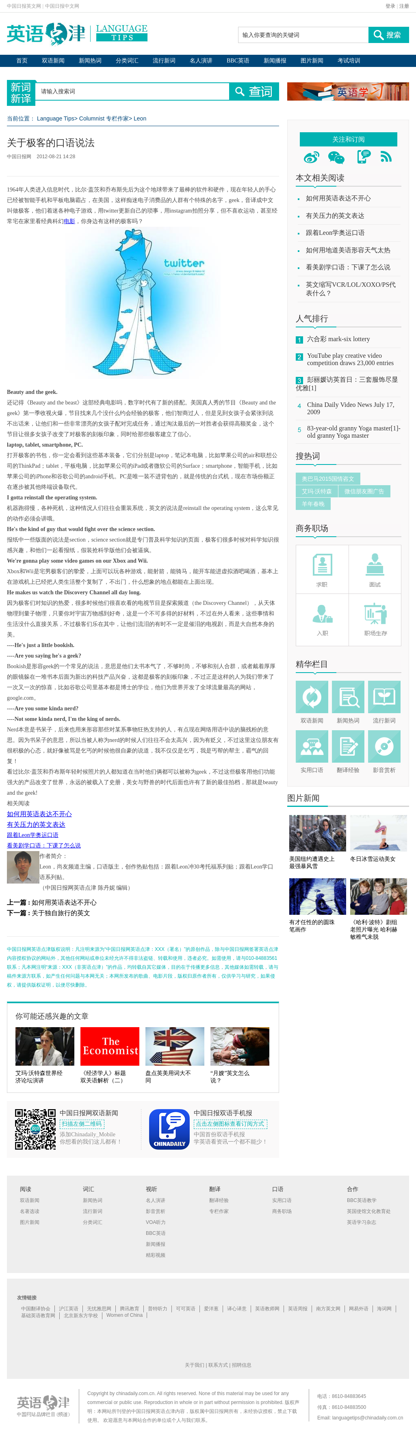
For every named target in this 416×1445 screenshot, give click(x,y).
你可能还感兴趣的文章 (52, 1016)
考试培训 (349, 61)
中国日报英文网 (24, 6)
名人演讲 (201, 61)
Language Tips (55, 118)
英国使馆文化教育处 (369, 1211)
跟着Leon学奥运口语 (32, 835)
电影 (69, 221)
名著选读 (29, 1211)
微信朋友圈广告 (364, 491)
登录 (390, 6)
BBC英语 (238, 61)
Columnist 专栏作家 (104, 118)
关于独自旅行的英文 (61, 913)
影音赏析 (384, 770)
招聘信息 (241, 1365)
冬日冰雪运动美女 (373, 859)
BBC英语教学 (362, 1200)
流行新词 (164, 61)
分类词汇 (127, 61)
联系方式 (218, 1365)
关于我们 (194, 1365)
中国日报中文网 (62, 6)
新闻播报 (275, 61)
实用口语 (312, 770)
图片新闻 (312, 61)
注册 (404, 6)
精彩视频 (155, 1255)
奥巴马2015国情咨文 (328, 478)
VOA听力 (156, 1222)
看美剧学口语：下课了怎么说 (44, 846)
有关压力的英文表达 (36, 824)
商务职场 (312, 528)
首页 (22, 61)
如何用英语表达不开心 (39, 814)
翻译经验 (348, 770)
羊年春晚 (313, 504)
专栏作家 (219, 1211)
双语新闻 (53, 61)
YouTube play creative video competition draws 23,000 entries (350, 359)
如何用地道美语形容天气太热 (348, 250)
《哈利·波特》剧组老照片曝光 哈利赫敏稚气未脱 (373, 929)
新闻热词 (90, 61)
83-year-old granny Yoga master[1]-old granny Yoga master (354, 432)
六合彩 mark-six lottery (338, 338)
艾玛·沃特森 (317, 491)
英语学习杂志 (361, 1222)
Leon (140, 118)
